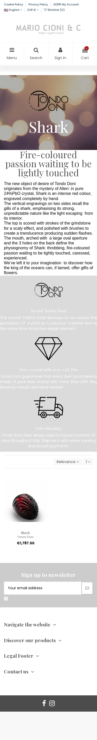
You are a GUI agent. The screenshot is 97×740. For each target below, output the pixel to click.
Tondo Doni (25, 537)
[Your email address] (42, 588)
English (13, 10)
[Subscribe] (87, 588)
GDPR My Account (66, 4)
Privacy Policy (38, 4)
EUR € (33, 10)
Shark (25, 532)
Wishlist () (54, 10)
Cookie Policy (14, 4)
